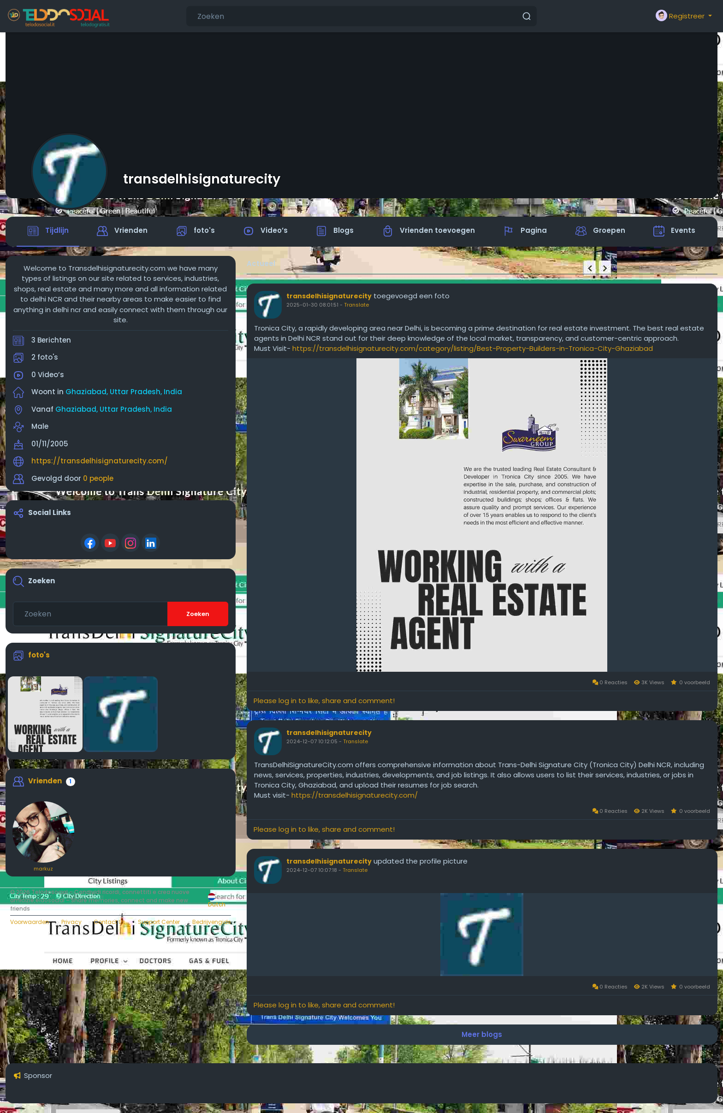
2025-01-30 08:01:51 (312, 305)
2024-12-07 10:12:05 (312, 742)
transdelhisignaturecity (201, 179)
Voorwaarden (29, 923)
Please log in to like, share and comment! (324, 701)
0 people (98, 479)
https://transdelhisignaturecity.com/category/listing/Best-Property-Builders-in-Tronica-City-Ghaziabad (472, 349)
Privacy (71, 923)
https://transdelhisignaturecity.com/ (99, 462)
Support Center (159, 923)
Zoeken (197, 614)
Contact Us (109, 923)
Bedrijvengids (211, 923)
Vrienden (45, 781)
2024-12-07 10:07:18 (311, 871)
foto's (39, 656)
